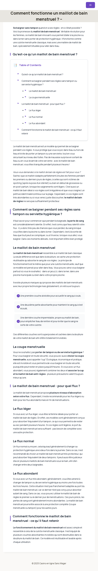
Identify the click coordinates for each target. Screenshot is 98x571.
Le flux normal (36, 118)
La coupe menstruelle (39, 98)
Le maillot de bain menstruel (42, 91)
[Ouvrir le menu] (90, 5)
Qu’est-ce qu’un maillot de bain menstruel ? (42, 74)
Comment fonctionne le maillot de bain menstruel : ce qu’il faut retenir (52, 133)
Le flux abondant (37, 124)
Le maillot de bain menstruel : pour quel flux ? (43, 105)
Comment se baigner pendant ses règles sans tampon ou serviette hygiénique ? (49, 83)
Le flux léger (35, 111)
